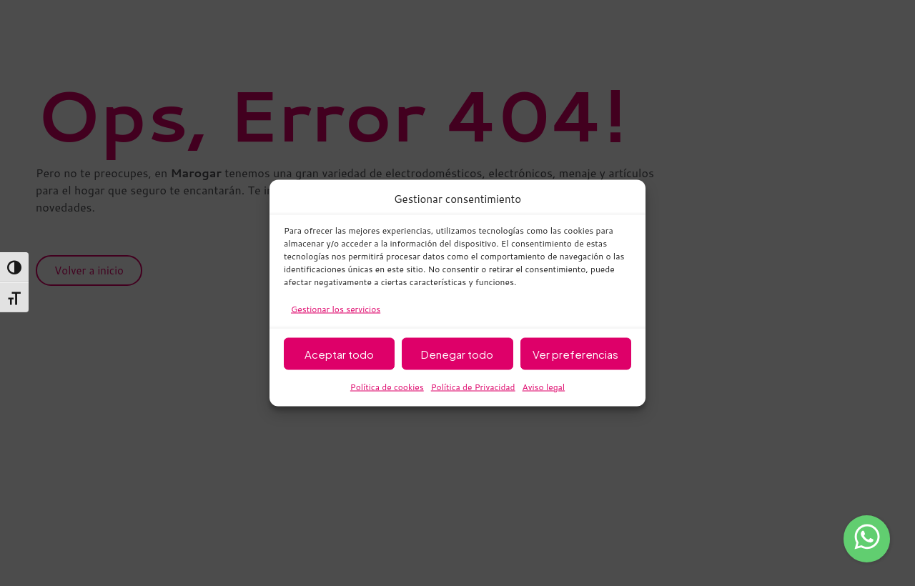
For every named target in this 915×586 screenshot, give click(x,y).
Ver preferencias (575, 353)
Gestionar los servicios (335, 309)
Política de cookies (387, 387)
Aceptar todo (339, 353)
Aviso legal (544, 387)
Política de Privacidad (473, 387)
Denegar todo (457, 353)
